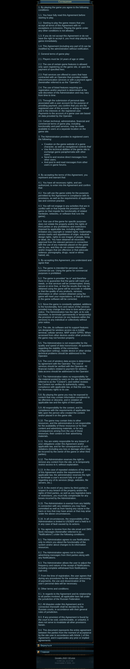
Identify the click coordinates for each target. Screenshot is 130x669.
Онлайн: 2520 (61, 658)
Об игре (71, 658)
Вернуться (44, 645)
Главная (43, 652)
